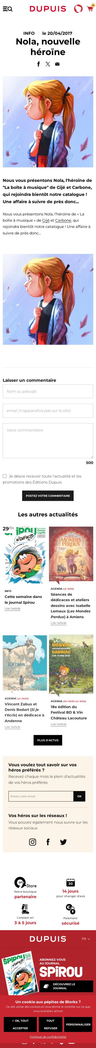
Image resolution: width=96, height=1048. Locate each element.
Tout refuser (50, 1024)
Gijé (45, 220)
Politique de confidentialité (48, 1036)
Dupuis (48, 9)
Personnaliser (78, 1024)
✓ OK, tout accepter (20, 1024)
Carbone (63, 220)
